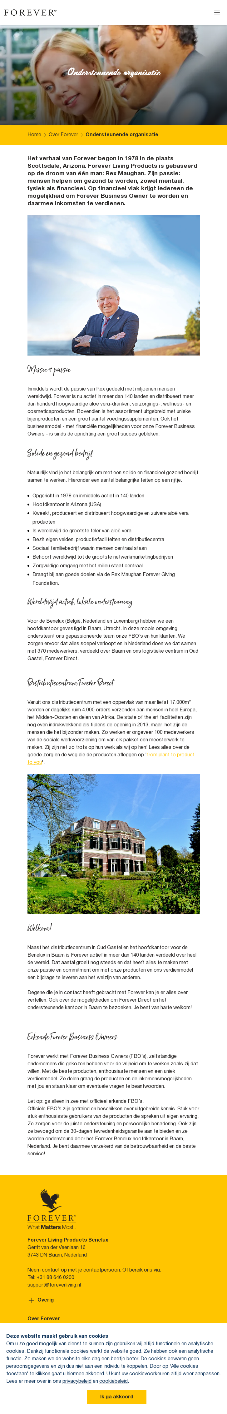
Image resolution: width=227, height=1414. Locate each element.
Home (34, 135)
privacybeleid (76, 1381)
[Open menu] (217, 12)
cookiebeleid (113, 1381)
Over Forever (63, 135)
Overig (40, 1300)
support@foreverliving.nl (54, 1285)
